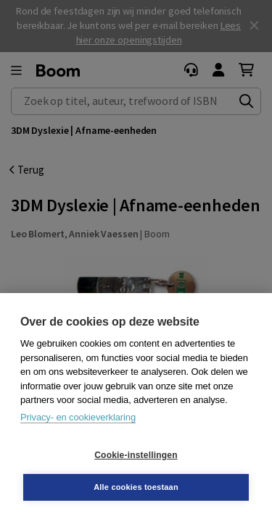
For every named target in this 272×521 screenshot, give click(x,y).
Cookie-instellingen (135, 455)
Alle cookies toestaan (136, 487)
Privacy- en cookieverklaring (78, 417)
